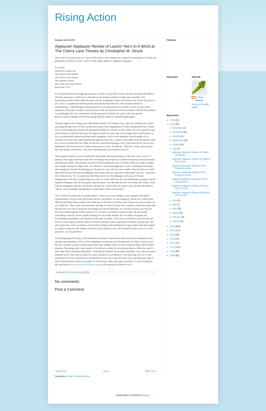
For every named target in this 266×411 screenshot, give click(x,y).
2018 (172, 120)
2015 (172, 230)
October (176, 136)
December (177, 128)
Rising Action (86, 17)
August (176, 144)
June (175, 200)
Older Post (150, 371)
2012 (172, 243)
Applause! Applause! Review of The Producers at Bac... (188, 167)
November (177, 132)
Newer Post (61, 371)
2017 (172, 124)
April (174, 208)
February (177, 217)
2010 (172, 251)
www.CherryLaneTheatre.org (85, 264)
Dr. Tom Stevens (199, 99)
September (177, 140)
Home (106, 371)
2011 (172, 247)
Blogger (145, 395)
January (176, 221)
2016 (172, 226)
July (174, 148)
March (175, 213)
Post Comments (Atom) (79, 376)
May (174, 204)
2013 (172, 239)
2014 (172, 234)
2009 (172, 255)
